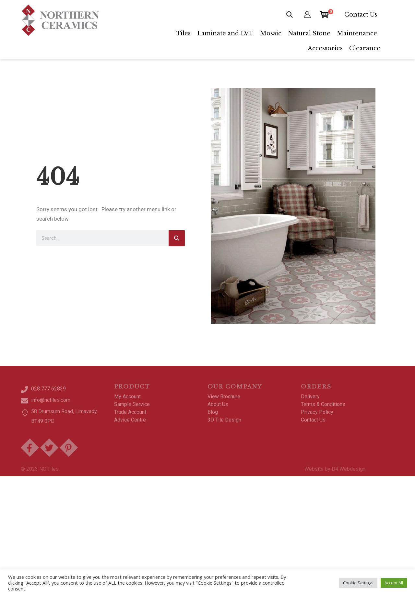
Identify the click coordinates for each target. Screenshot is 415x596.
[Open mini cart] (324, 14)
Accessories (325, 48)
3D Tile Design (224, 423)
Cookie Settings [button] (358, 583)
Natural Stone (309, 33)
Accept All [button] (394, 583)
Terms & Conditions (323, 408)
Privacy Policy (317, 416)
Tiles (183, 33)
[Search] (177, 238)
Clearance (364, 48)
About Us (218, 408)
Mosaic (270, 33)
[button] (289, 14)
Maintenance (357, 33)
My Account (127, 400)
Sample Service (132, 408)
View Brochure (224, 400)
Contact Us (360, 14)
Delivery (310, 400)
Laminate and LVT (225, 33)
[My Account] (307, 14)
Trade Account (130, 416)
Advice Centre (130, 423)
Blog (213, 416)
